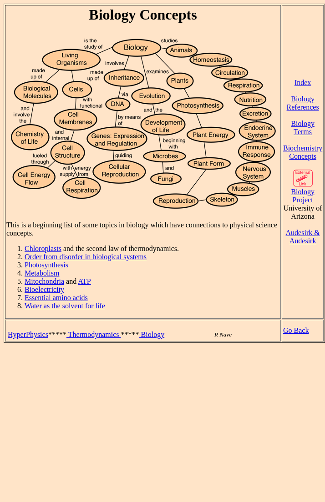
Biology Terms (303, 128)
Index (303, 82)
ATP (84, 281)
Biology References (303, 103)
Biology (152, 334)
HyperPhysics (28, 334)
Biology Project (303, 192)
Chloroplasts (43, 248)
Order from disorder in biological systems (86, 257)
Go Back (296, 330)
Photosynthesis (46, 265)
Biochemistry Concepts (302, 152)
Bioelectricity (44, 289)
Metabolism (42, 273)
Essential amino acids (56, 297)
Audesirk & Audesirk (303, 237)
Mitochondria (44, 281)
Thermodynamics (93, 334)
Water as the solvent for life (65, 306)
